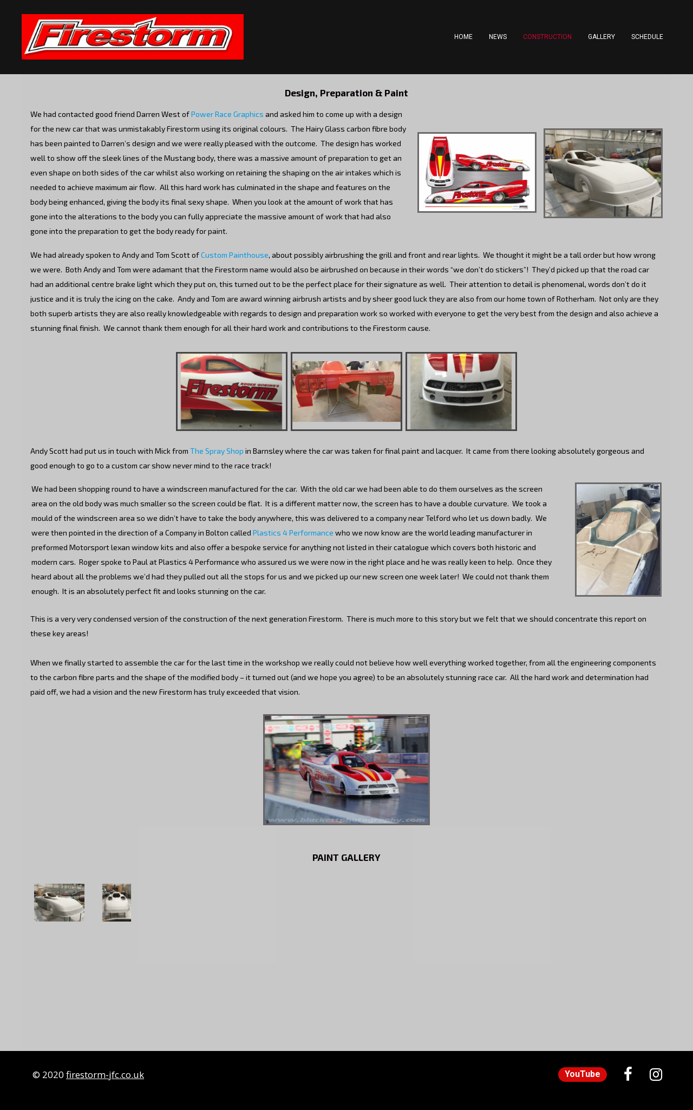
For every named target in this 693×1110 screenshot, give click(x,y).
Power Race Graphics (227, 114)
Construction (547, 37)
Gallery (601, 37)
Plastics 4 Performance (293, 532)
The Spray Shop (217, 450)
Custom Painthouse (235, 254)
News (498, 37)
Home (463, 37)
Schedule (647, 37)
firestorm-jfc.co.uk (105, 1074)
